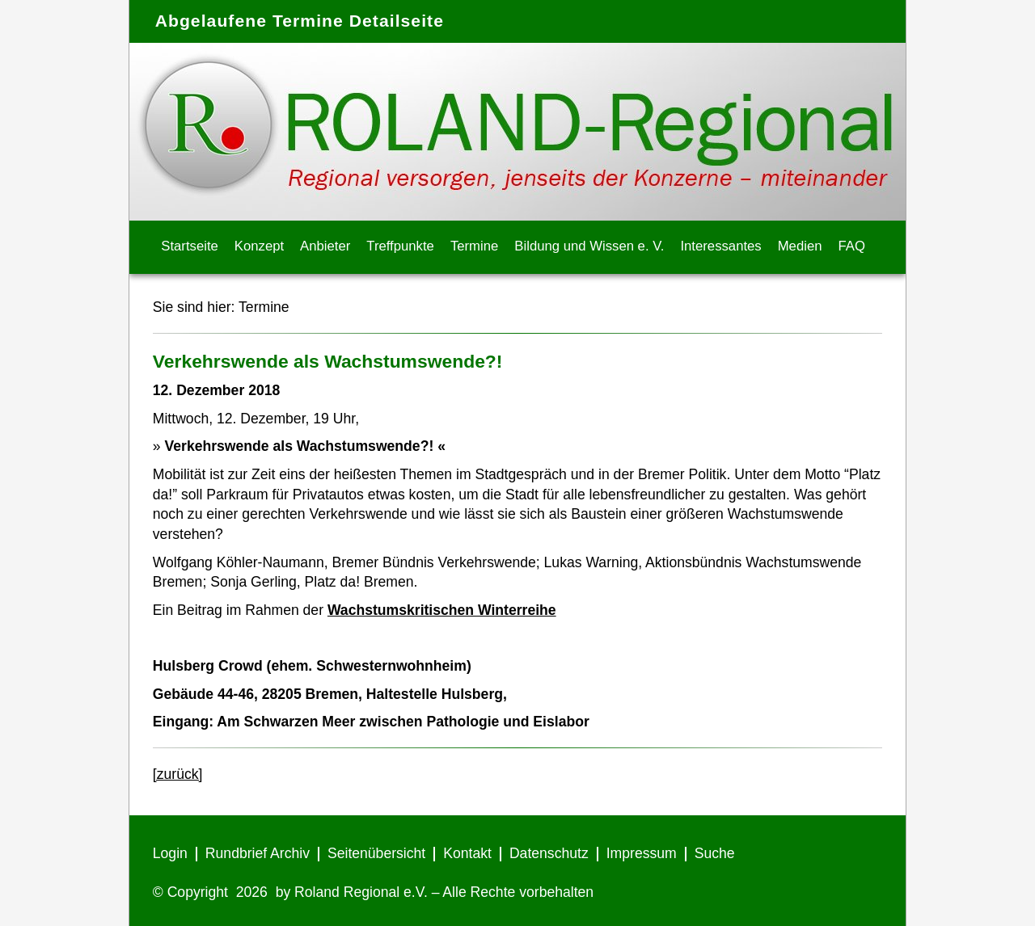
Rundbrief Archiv (257, 853)
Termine (474, 246)
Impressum (641, 853)
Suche (715, 853)
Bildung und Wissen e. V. (589, 246)
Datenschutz (549, 853)
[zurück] (178, 774)
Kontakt (467, 853)
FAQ (852, 246)
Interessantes (720, 246)
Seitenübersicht (376, 853)
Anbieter (325, 246)
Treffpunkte (400, 246)
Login (170, 853)
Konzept (259, 246)
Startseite (189, 246)
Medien (800, 246)
